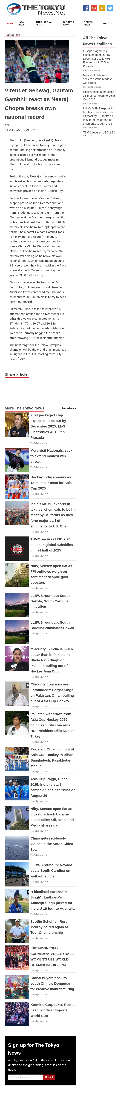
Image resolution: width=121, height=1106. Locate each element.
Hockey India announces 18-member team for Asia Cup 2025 (51, 482)
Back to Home (12, 35)
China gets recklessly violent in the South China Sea (51, 843)
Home (10, 23)
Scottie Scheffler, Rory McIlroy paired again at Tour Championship (49, 927)
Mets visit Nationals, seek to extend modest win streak (51, 456)
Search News (88, 23)
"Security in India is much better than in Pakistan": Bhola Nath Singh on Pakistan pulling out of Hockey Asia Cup (51, 660)
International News (44, 23)
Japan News (21, 23)
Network (108, 23)
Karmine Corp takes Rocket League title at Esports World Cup (53, 1010)
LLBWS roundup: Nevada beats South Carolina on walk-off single (51, 870)
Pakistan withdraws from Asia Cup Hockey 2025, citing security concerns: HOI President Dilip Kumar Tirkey (52, 725)
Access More (68, 408)
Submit (49, 1077)
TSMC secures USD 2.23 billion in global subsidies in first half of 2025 (51, 544)
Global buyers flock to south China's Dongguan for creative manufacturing (52, 983)
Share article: (17, 374)
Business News (68, 23)
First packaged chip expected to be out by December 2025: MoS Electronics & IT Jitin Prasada (48, 426)
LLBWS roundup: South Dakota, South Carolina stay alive (50, 601)
